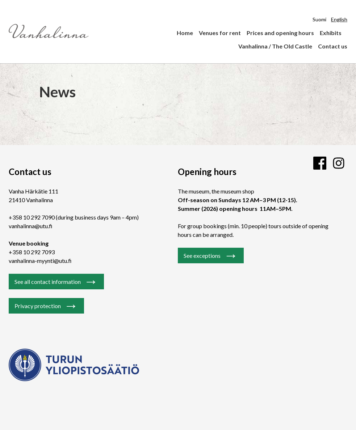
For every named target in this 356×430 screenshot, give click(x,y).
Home (185, 32)
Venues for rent (220, 32)
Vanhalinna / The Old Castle (275, 46)
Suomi (319, 19)
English (339, 19)
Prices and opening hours (280, 32)
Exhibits (331, 32)
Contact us (332, 46)
